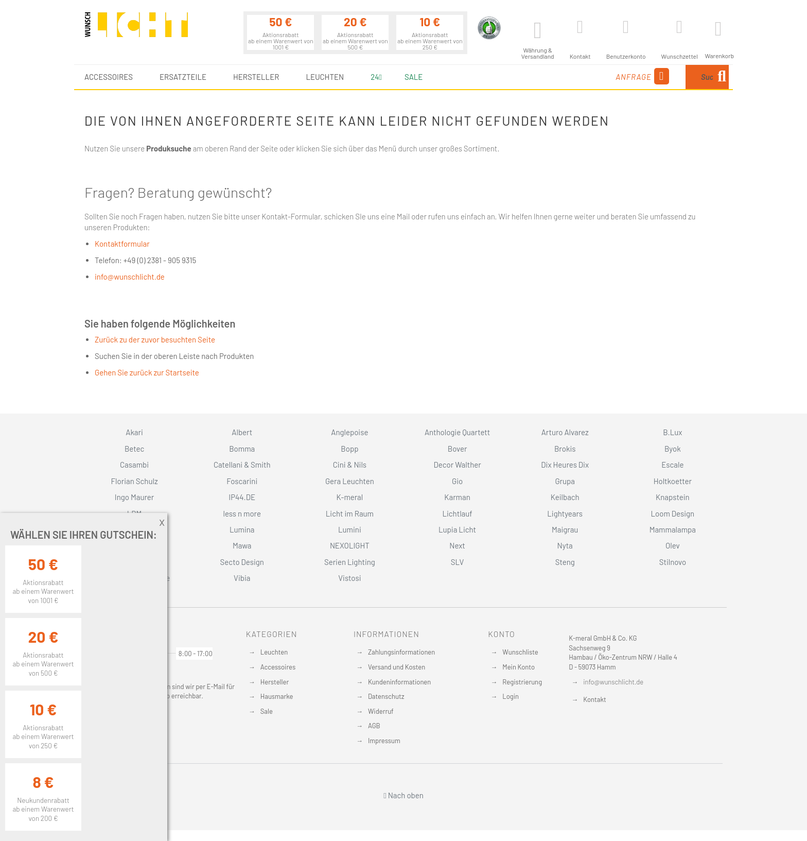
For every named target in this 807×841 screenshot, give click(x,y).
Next (457, 545)
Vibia (242, 577)
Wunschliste (520, 652)
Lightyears (565, 513)
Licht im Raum (350, 513)
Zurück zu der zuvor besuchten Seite (155, 339)
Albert (242, 432)
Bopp (349, 448)
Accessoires (277, 667)
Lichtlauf (457, 513)
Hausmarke (276, 696)
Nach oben (403, 795)
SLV (457, 562)
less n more (242, 513)
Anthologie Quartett (457, 432)
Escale (672, 464)
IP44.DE (242, 497)
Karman (457, 497)
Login (510, 696)
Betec (134, 448)
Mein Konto (518, 667)
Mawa (242, 545)
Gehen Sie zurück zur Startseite (147, 372)
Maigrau (565, 529)
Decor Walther (457, 464)
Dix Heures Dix (565, 464)
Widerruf (381, 711)
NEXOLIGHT (350, 545)
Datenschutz (386, 696)
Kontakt (594, 699)
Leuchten (274, 652)
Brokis (565, 448)
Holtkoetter (673, 481)
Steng (565, 562)
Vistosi (349, 577)
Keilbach (565, 497)
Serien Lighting (349, 562)
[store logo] (136, 29)
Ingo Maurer (134, 497)
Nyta (565, 545)
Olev (672, 545)
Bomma (242, 448)
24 (376, 76)
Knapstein (673, 497)
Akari (134, 432)
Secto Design (242, 562)
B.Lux (672, 432)
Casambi (134, 464)
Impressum (384, 740)
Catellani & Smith (242, 464)
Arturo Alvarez (565, 432)
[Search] (722, 77)
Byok (672, 448)
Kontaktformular (122, 243)
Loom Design (673, 513)
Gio (457, 481)
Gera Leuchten (349, 481)
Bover (457, 448)
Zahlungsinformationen (401, 652)
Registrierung (522, 682)
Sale (414, 76)
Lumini (349, 529)
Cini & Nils (349, 464)
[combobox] (660, 77)
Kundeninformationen (399, 682)
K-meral (350, 497)
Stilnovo (672, 562)
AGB (374, 726)
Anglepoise (349, 432)
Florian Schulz (134, 481)
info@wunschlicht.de (130, 276)
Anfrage (563, 76)
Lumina (242, 529)
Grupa (565, 481)
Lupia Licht (457, 529)
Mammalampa (673, 529)
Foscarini (241, 481)
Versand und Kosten (396, 667)
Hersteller (274, 682)
